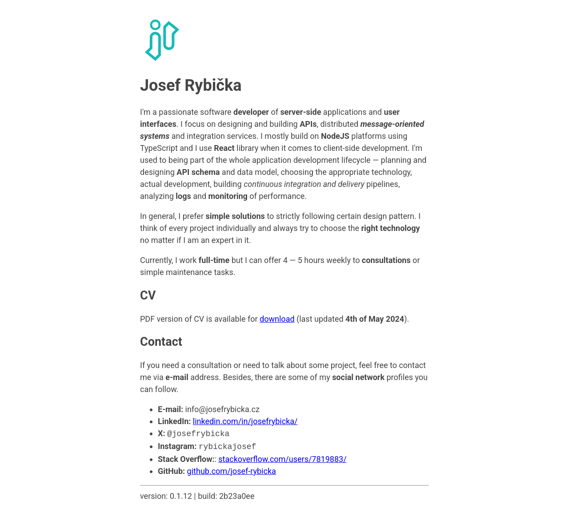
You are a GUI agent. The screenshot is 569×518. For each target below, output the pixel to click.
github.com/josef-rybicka (231, 469)
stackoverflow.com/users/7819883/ (282, 457)
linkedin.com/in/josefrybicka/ (245, 421)
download (277, 319)
